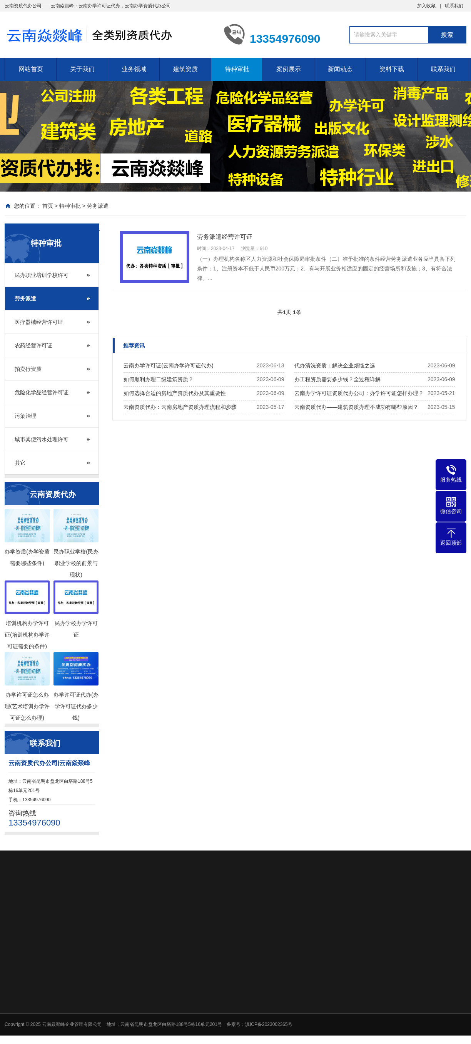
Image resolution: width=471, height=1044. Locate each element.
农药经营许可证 (33, 345)
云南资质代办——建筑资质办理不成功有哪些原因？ (356, 407)
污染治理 (25, 416)
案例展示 (288, 69)
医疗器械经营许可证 (39, 322)
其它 (20, 463)
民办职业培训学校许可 (41, 275)
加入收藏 (426, 5)
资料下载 (391, 69)
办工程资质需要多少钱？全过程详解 (337, 379)
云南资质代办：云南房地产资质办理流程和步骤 (180, 407)
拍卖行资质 (28, 369)
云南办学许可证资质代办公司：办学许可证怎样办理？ (359, 393)
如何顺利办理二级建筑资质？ (159, 379)
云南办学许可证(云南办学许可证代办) (168, 365)
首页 (47, 206)
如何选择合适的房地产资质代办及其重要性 (175, 393)
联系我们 (454, 5)
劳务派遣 (98, 206)
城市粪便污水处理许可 (41, 439)
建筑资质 (185, 69)
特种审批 (237, 69)
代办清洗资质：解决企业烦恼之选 (334, 365)
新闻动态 (340, 69)
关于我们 (82, 69)
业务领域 (134, 69)
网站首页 (30, 69)
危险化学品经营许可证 (41, 392)
